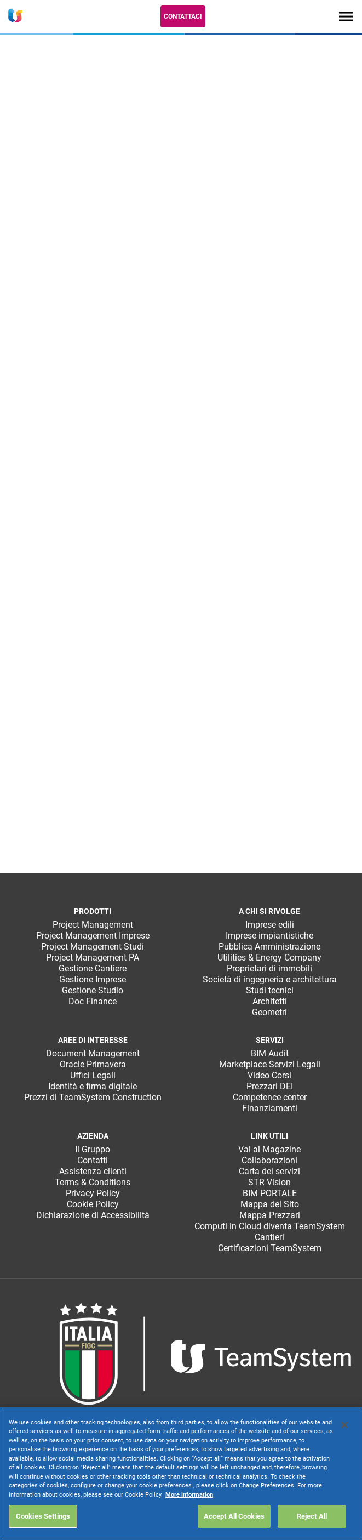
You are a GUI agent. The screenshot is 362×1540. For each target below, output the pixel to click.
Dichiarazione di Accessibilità (93, 1215)
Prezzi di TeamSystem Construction (93, 1097)
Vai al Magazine (269, 1149)
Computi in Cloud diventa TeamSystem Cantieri (269, 1231)
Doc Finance (92, 1001)
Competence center (270, 1097)
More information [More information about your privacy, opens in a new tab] (189, 1494)
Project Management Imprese (93, 935)
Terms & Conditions (92, 1182)
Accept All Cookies (234, 1516)
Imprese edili (269, 924)
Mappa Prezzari (269, 1215)
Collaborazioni (269, 1160)
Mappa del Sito (269, 1204)
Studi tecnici (270, 990)
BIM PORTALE (270, 1193)
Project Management (93, 924)
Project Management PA (92, 957)
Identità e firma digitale (92, 1086)
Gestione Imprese (92, 979)
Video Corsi (269, 1075)
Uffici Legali (93, 1075)
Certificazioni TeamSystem (269, 1248)
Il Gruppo (92, 1149)
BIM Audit (270, 1053)
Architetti (269, 1001)
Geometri (269, 1012)
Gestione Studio (92, 990)
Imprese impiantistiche (269, 935)
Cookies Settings (43, 1516)
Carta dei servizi (269, 1171)
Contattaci (183, 16)
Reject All (312, 1516)
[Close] (344, 1425)
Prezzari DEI (269, 1086)
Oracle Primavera (93, 1064)
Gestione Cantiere (93, 968)
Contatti (92, 1160)
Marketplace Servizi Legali (269, 1064)
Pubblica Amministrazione (269, 946)
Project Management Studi (92, 946)
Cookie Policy (93, 1204)
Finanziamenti (269, 1108)
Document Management (93, 1053)
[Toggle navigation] (346, 16)
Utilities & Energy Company (269, 957)
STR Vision (269, 1182)
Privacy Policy (93, 1193)
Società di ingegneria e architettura (270, 979)
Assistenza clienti (93, 1171)
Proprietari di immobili (269, 968)
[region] (181, 1473)
